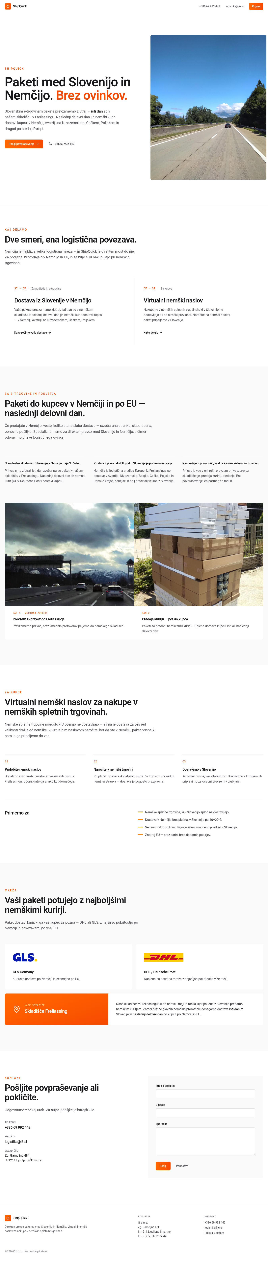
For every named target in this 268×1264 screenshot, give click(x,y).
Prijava (256, 6)
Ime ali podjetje (165, 1085)
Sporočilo (161, 1123)
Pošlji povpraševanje (24, 143)
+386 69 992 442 (209, 6)
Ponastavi (182, 1166)
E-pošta (160, 1104)
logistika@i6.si (235, 6)
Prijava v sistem (214, 1232)
